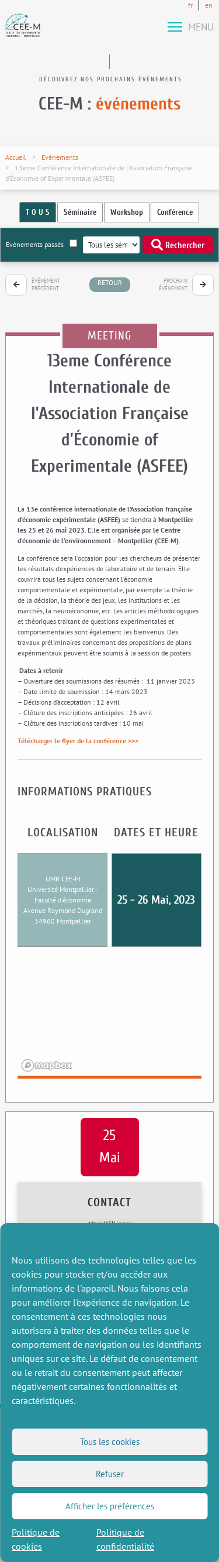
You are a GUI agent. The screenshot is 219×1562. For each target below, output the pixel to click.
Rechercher (177, 244)
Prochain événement (173, 284)
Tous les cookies (110, 1441)
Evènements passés (41, 244)
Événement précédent (46, 284)
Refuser (110, 1473)
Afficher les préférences (109, 1506)
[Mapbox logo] (46, 1065)
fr (190, 5)
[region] (109, 1020)
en (209, 5)
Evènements (59, 157)
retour (110, 282)
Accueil (15, 157)
